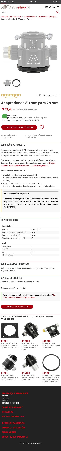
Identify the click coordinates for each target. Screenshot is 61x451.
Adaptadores (42, 17)
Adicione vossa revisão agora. (17, 307)
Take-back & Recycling (10, 403)
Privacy (5, 400)
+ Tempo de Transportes (38, 117)
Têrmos (5, 396)
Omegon (52, 17)
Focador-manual (29, 17)
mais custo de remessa (28, 110)
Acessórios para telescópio (11, 17)
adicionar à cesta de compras (19, 127)
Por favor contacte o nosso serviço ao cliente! (29, 296)
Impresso (5, 398)
